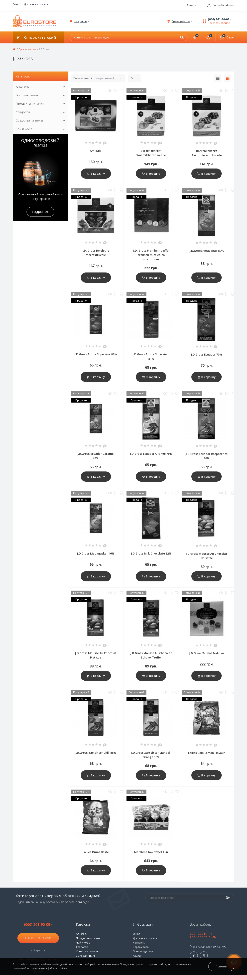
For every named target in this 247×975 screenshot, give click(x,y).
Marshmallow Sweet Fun (151, 852)
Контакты (139, 942)
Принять (221, 966)
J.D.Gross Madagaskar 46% (95, 553)
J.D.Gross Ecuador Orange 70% (151, 454)
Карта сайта (141, 947)
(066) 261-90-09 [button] (38, 924)
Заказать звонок (219, 23)
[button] (219, 5)
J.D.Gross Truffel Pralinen (206, 653)
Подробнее (40, 212)
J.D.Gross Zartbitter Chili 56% (95, 753)
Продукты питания (30, 103)
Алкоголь (22, 86)
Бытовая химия (27, 95)
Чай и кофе (24, 129)
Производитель (27, 49)
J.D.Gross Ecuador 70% (206, 354)
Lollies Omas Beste (96, 852)
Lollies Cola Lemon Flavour (206, 753)
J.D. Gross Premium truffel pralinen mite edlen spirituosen (151, 255)
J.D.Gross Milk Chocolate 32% (151, 553)
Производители (143, 951)
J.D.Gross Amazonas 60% (206, 251)
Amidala (96, 151)
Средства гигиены (29, 120)
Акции (137, 955)
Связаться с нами (38, 938)
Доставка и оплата (36, 4)
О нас (16, 4)
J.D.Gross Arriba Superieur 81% (95, 354)
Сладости (23, 112)
